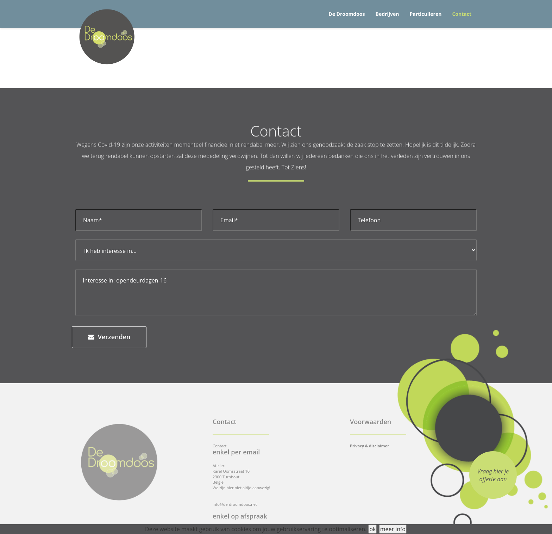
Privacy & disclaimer (369, 445)
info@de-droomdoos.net (235, 504)
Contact (461, 14)
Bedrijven (387, 14)
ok (372, 529)
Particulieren (425, 14)
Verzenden (109, 337)
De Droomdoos (346, 14)
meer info (393, 529)
